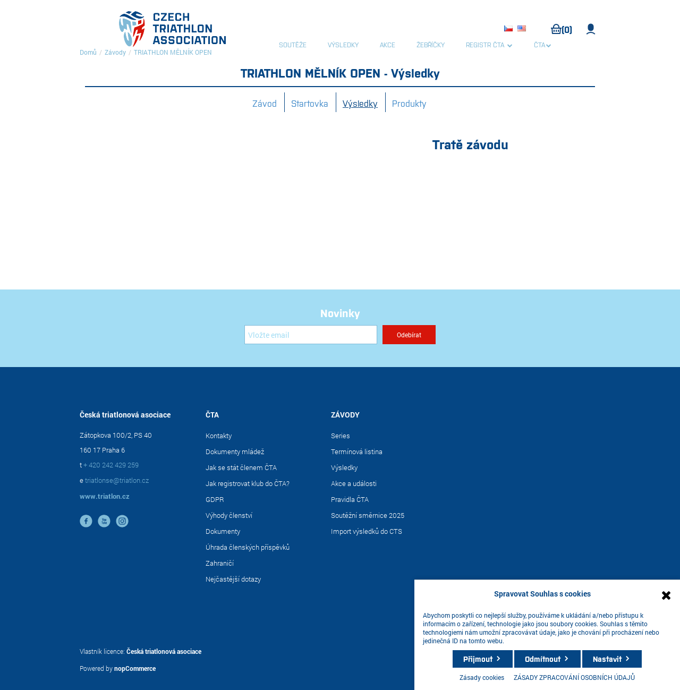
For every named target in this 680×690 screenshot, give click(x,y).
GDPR (215, 499)
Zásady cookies (482, 677)
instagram (122, 521)
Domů (88, 52)
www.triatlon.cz (105, 496)
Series (340, 435)
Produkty (409, 103)
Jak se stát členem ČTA (241, 467)
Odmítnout (542, 658)
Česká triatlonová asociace (163, 651)
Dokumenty (223, 531)
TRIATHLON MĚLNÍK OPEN (173, 52)
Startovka (309, 103)
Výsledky (360, 103)
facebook (86, 521)
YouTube (104, 521)
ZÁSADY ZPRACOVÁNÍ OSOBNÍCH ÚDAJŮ (574, 677)
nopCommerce (135, 668)
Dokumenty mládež (235, 451)
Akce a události (354, 483)
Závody (115, 52)
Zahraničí (220, 563)
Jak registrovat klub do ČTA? (248, 483)
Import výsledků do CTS (366, 531)
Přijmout (477, 658)
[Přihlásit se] (310, 334)
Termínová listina (356, 451)
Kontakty (219, 435)
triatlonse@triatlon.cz (117, 480)
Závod (264, 103)
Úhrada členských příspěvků (248, 547)
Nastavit (607, 658)
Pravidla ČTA (350, 499)
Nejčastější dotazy (233, 579)
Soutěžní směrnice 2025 (367, 515)
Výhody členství (229, 515)
